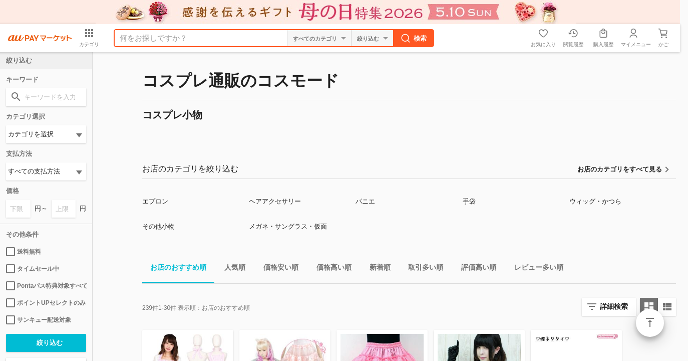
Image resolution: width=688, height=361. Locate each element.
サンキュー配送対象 (38, 319)
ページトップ (650, 323)
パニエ (365, 201)
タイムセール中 (32, 268)
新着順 (376, 269)
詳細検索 (614, 306)
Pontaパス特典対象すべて (46, 285)
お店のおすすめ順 (174, 269)
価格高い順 (330, 269)
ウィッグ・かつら (595, 201)
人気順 (230, 269)
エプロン (155, 201)
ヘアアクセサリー (275, 201)
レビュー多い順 (534, 269)
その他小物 (158, 226)
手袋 (469, 201)
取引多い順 (421, 269)
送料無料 (23, 251)
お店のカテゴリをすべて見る (619, 169)
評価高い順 (474, 269)
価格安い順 (276, 269)
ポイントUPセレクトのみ (46, 302)
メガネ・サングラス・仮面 (288, 226)
